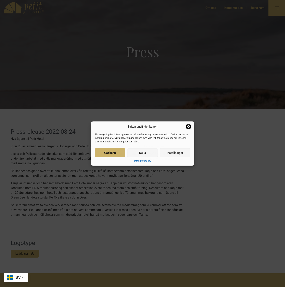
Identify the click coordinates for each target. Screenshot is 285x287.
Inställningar (175, 152)
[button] (188, 127)
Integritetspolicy (142, 161)
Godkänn (110, 152)
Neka (142, 152)
